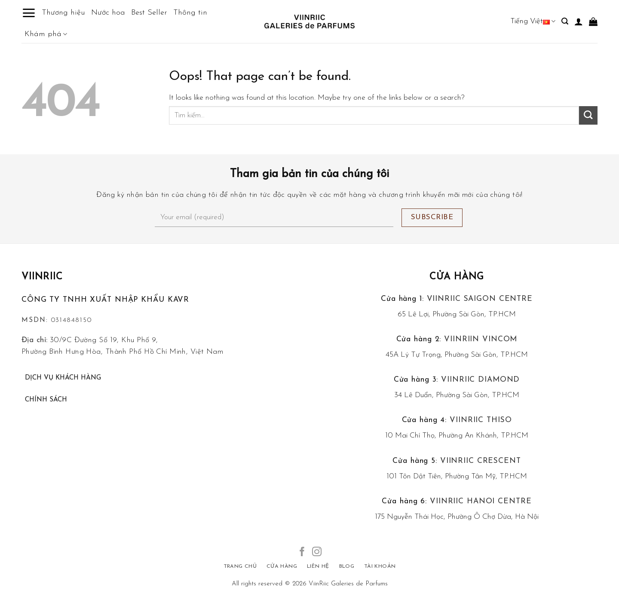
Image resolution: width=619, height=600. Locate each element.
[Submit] (588, 115)
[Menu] (28, 13)
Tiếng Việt (532, 21)
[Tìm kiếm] (564, 21)
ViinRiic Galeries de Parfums (348, 584)
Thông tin (190, 13)
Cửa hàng (456, 277)
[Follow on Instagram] (317, 552)
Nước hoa (108, 13)
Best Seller (149, 13)
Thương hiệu (63, 13)
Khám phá (46, 34)
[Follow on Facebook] (302, 552)
